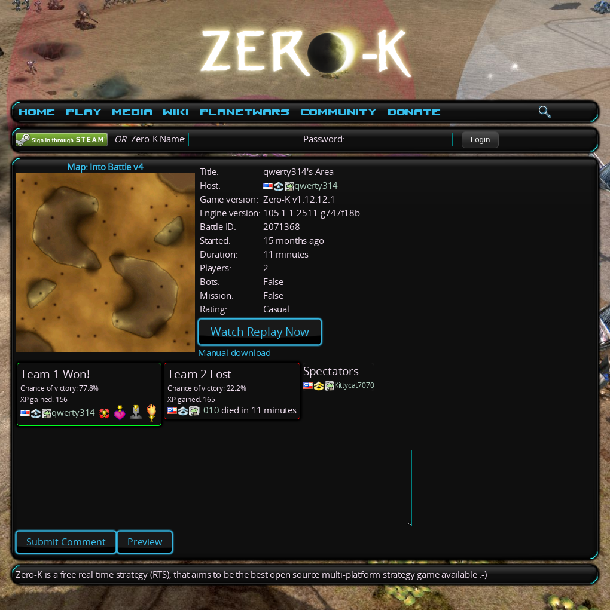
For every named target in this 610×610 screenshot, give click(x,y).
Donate (414, 111)
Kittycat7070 (354, 385)
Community (338, 111)
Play (83, 111)
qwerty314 (316, 185)
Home (37, 111)
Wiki (175, 111)
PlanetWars (244, 111)
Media (132, 111)
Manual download (234, 352)
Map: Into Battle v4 (105, 167)
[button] (480, 139)
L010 (209, 410)
